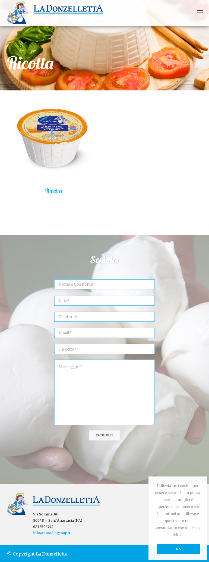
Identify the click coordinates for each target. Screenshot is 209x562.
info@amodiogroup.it (52, 533)
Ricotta (53, 191)
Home (13, 52)
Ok (178, 548)
